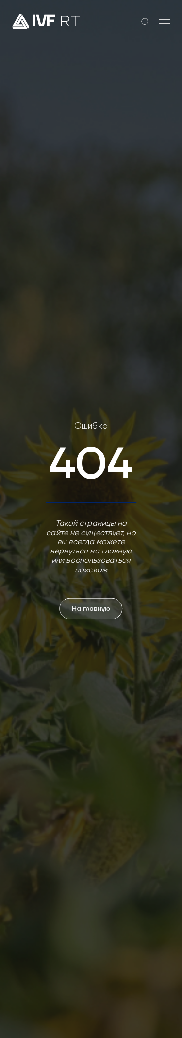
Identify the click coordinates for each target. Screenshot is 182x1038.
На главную (91, 608)
